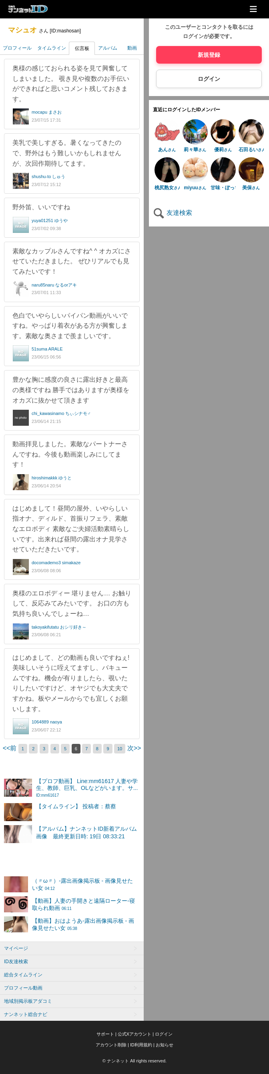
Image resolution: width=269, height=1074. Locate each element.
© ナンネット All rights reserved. (134, 1060)
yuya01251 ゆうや (50, 220)
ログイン (209, 79)
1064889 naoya (47, 721)
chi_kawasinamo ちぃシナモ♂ (61, 413)
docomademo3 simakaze (56, 562)
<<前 (10, 748)
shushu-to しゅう (48, 176)
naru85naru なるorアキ (54, 285)
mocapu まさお (47, 112)
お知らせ (164, 1044)
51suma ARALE (47, 349)
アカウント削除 (111, 1044)
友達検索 (172, 212)
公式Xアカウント (134, 1034)
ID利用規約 (141, 1044)
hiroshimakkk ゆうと (52, 477)
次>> (134, 748)
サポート (105, 1034)
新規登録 (209, 55)
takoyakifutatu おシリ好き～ (59, 627)
